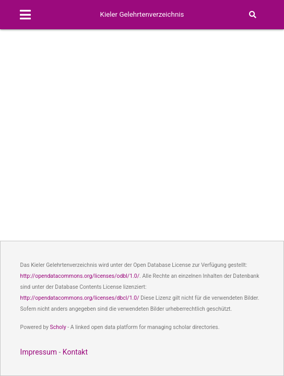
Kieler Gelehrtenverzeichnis (142, 14)
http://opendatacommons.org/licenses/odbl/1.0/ (80, 276)
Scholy (58, 327)
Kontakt (75, 352)
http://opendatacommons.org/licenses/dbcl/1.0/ (79, 298)
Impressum (38, 352)
